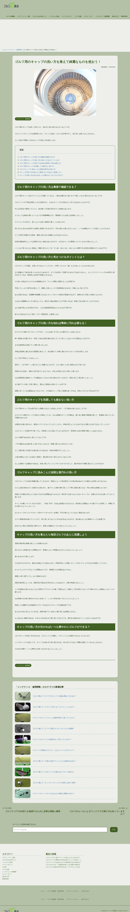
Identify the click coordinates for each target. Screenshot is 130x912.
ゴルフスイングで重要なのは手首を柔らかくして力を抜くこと (63, 860)
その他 (4, 867)
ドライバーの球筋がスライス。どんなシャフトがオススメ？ (44, 750)
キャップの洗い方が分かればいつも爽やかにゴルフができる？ (41, 175)
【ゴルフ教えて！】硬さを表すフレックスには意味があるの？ (45, 761)
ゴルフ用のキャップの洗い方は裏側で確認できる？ (37, 157)
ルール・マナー (88, 16)
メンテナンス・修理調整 (102, 16)
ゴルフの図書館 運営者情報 (55, 899)
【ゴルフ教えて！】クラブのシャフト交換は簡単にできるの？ (45, 696)
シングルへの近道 (54, 16)
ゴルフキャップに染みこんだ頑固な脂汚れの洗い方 (37, 169)
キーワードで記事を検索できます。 (24, 824)
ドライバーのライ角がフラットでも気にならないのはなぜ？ (63, 857)
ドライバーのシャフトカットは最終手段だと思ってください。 (45, 717)
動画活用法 (124, 16)
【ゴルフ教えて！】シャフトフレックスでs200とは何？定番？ (45, 782)
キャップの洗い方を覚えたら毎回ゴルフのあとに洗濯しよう (41, 172)
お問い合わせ (85, 899)
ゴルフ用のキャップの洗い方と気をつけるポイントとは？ (40, 160)
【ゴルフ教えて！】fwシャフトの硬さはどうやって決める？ (44, 772)
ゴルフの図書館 (10, 16)
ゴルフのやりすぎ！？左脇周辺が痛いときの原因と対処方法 (63, 864)
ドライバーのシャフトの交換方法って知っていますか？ (43, 739)
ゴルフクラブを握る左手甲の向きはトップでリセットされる (63, 867)
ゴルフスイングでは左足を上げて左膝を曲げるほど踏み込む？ (63, 862)
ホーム (4, 49)
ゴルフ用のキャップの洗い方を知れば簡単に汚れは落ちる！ (41, 163)
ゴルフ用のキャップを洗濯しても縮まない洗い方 (37, 166)
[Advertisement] (65, 33)
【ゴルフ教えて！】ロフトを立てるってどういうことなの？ (44, 707)
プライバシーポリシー (72, 899)
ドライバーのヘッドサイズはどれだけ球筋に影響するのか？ (44, 793)
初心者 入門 (115, 16)
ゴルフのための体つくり (40, 16)
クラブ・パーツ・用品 (23, 16)
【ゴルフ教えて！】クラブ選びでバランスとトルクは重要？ (44, 728)
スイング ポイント (67, 16)
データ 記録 (78, 16)
